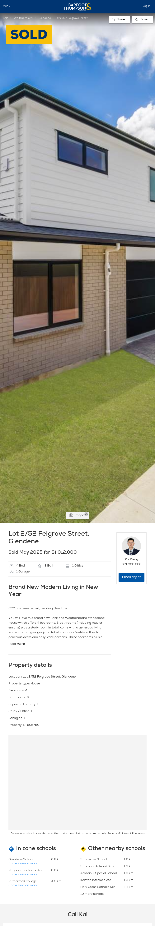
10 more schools (92, 894)
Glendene (45, 18)
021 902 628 (131, 564)
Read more (16, 644)
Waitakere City (23, 18)
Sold (5, 18)
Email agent (131, 577)
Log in (147, 6)
